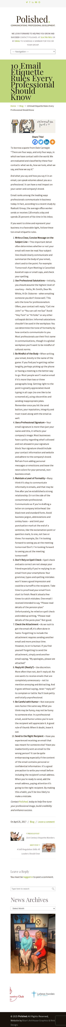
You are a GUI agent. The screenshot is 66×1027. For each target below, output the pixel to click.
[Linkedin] (46, 142)
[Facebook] (35, 142)
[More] (52, 142)
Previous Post (32, 833)
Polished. (33, 19)
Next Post (35, 845)
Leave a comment (46, 821)
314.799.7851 (46, 37)
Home (13, 106)
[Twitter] (40, 142)
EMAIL (17, 41)
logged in (28, 876)
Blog (21, 106)
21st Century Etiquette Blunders (40, 837)
